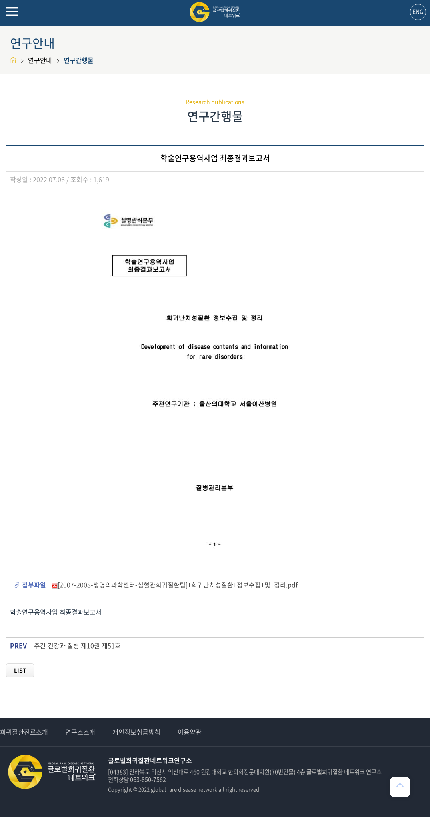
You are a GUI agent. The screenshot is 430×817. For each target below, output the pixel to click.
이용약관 (190, 732)
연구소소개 (80, 732)
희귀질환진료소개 (24, 732)
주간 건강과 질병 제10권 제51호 (77, 645)
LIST (20, 670)
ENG (418, 11)
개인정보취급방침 (136, 732)
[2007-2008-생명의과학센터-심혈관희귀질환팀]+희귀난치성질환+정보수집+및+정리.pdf (178, 584)
